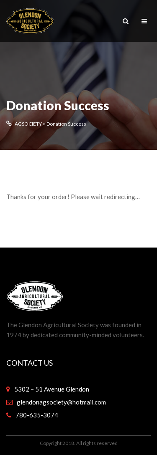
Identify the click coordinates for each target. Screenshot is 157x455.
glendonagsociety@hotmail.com (61, 402)
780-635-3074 (36, 415)
